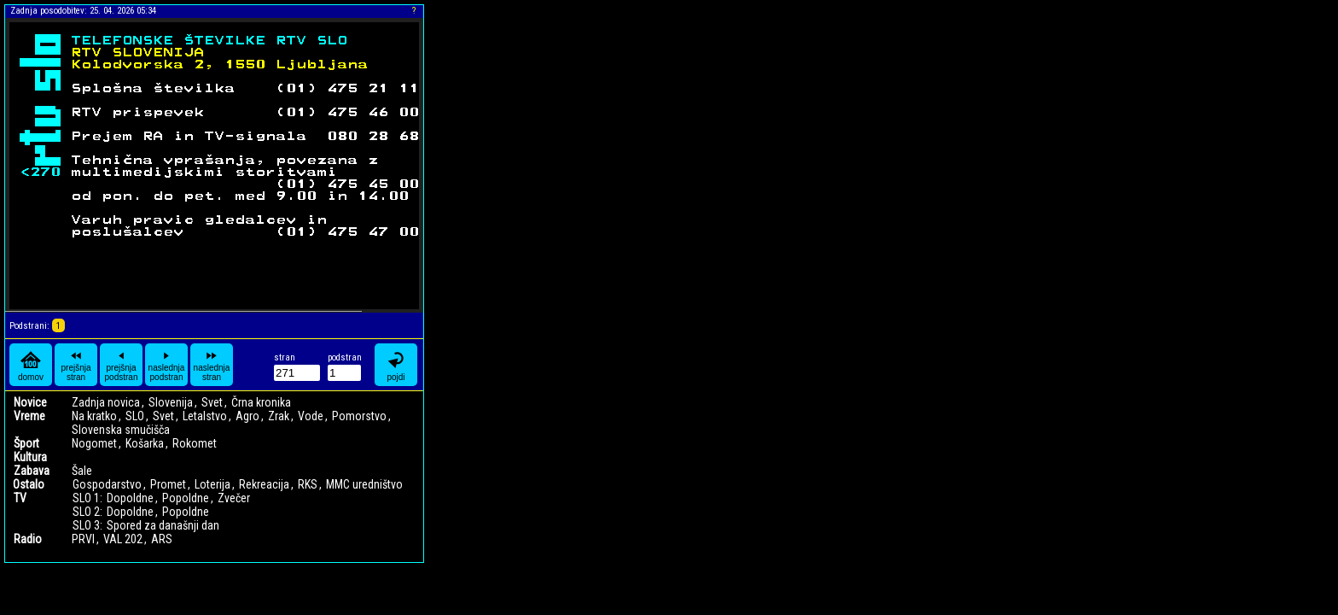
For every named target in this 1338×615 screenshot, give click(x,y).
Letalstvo (205, 416)
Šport (26, 443)
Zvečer (234, 498)
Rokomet (194, 443)
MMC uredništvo (364, 484)
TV (20, 498)
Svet (212, 402)
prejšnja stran (75, 365)
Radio (27, 539)
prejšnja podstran (121, 365)
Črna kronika (261, 402)
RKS (307, 484)
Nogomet (94, 443)
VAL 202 (123, 539)
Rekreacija (264, 484)
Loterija (212, 484)
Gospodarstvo (107, 484)
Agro (247, 416)
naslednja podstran (166, 365)
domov (31, 365)
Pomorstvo (359, 416)
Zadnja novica (106, 402)
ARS (161, 539)
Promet (168, 484)
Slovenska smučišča (121, 429)
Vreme (29, 416)
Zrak (278, 416)
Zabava (31, 470)
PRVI (83, 539)
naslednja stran (212, 365)
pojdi (396, 365)
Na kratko (94, 416)
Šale (82, 470)
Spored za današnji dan (163, 525)
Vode (310, 416)
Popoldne (185, 498)
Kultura (30, 457)
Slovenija (170, 402)
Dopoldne (130, 498)
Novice (30, 402)
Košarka (144, 443)
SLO (134, 416)
